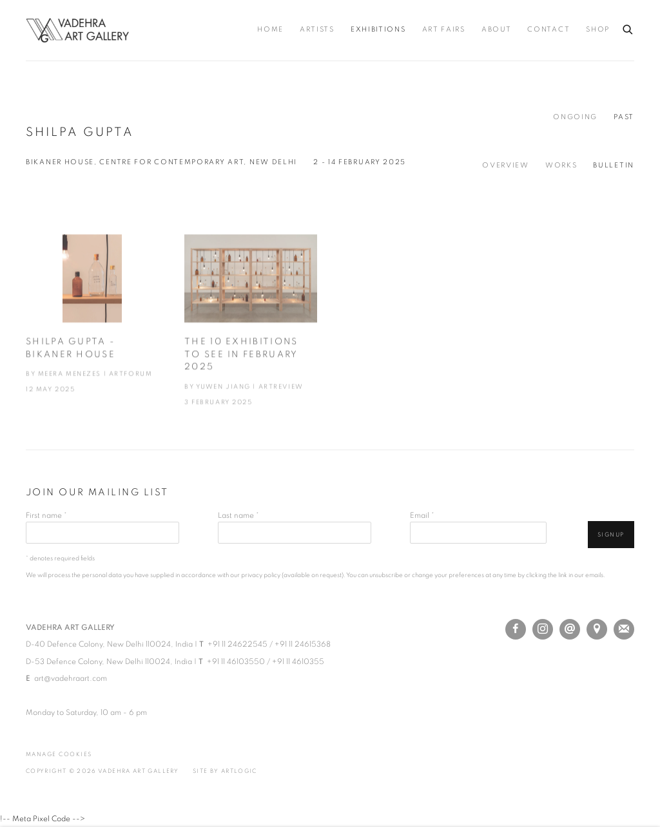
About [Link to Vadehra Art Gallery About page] (496, 29)
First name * (46, 515)
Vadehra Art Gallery (77, 30)
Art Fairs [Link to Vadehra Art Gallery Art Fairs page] (443, 29)
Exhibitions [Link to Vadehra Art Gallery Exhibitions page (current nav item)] (378, 29)
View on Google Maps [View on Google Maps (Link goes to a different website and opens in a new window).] (597, 629)
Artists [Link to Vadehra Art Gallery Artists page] (317, 29)
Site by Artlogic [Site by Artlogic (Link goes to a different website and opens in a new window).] (225, 771)
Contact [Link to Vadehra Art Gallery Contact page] (548, 29)
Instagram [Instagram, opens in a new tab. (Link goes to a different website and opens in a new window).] (542, 629)
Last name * (238, 515)
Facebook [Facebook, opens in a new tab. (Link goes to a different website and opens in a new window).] (515, 629)
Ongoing (575, 117)
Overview (505, 165)
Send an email (569, 629)
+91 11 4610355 (298, 661)
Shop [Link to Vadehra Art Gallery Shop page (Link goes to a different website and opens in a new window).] (598, 29)
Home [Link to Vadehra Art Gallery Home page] (270, 29)
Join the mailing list (624, 629)
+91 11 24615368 (303, 644)
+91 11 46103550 (236, 661)
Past (624, 117)
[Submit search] (628, 27)
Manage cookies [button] (59, 754)
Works (561, 165)
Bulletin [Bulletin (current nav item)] (613, 165)
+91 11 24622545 (237, 644)
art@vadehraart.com (70, 678)
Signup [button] (611, 535)
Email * (422, 515)
